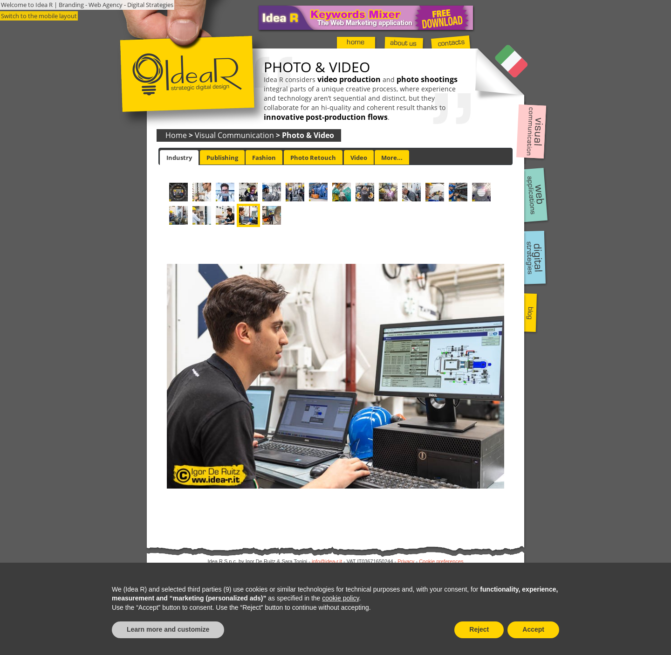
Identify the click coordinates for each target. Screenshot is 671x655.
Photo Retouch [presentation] (313, 157)
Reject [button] (479, 629)
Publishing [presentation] (222, 157)
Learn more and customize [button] (168, 629)
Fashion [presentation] (264, 157)
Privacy (405, 561)
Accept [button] (533, 629)
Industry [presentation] (179, 157)
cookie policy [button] (340, 598)
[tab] (179, 157)
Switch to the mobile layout (39, 16)
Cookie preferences (441, 561)
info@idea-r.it (327, 561)
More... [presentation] (392, 157)
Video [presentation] (358, 157)
